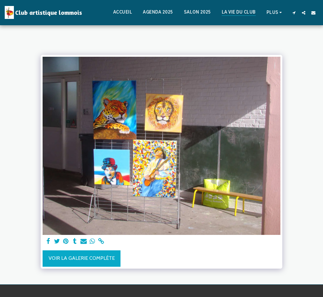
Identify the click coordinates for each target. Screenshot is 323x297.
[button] (293, 12)
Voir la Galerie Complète (82, 258)
